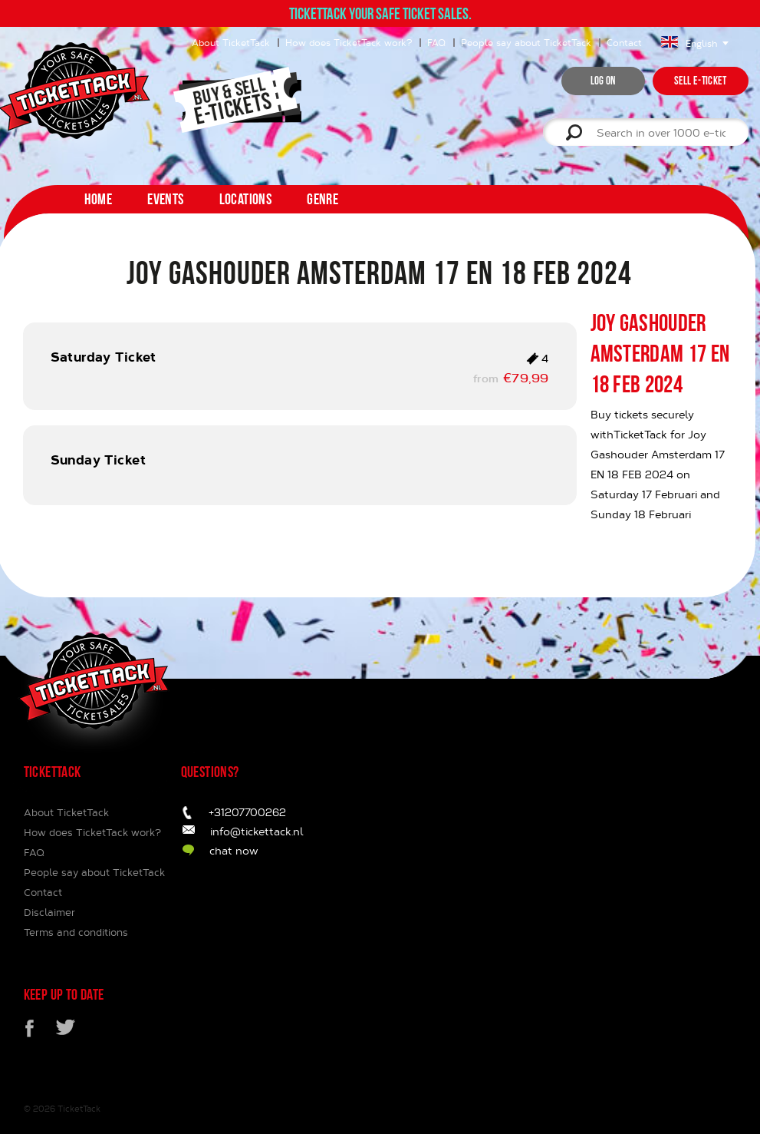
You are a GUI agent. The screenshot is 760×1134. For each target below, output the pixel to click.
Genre (322, 198)
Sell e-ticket (700, 80)
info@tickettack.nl (257, 831)
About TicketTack (231, 42)
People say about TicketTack (526, 42)
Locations (245, 198)
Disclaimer (49, 912)
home (98, 198)
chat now (233, 850)
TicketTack (79, 1108)
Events (165, 198)
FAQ (436, 42)
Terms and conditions (76, 932)
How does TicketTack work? (348, 42)
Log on (603, 80)
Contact (624, 42)
